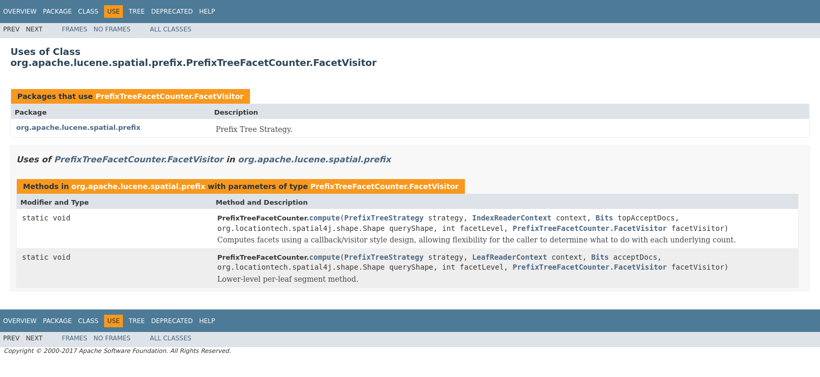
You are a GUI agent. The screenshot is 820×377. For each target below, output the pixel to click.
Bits (604, 218)
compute (324, 218)
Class (88, 11)
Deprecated (172, 11)
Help (207, 11)
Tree (137, 11)
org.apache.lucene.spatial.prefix (78, 127)
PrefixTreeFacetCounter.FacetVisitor (169, 96)
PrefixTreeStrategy (384, 218)
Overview (20, 11)
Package (57, 11)
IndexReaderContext (512, 218)
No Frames (112, 29)
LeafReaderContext (509, 257)
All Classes (170, 29)
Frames (74, 29)
